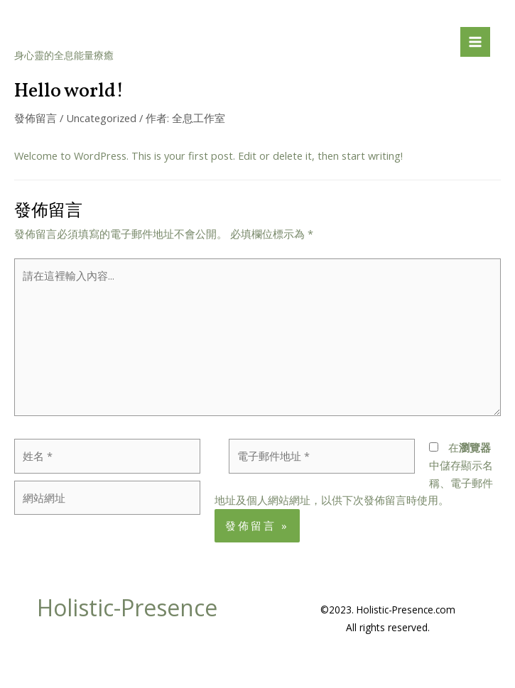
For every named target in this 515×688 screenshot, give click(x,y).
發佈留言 (35, 118)
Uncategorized (101, 118)
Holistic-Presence (120, 33)
